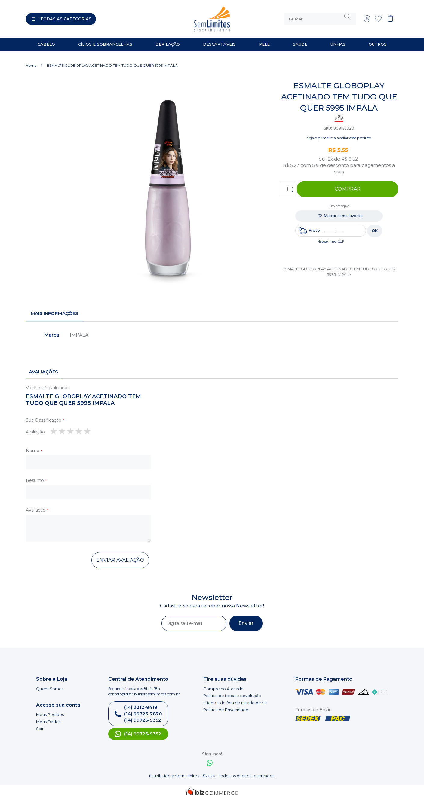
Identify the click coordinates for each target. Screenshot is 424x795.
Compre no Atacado (223, 683)
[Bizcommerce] (212, 787)
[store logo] (156, 17)
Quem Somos (49, 683)
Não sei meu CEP (330, 236)
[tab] (54, 308)
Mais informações (54, 308)
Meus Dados (48, 716)
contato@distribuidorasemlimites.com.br (144, 689)
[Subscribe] (246, 618)
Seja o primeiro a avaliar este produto (339, 133)
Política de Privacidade (225, 705)
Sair (40, 723)
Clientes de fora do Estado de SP (235, 698)
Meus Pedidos (50, 709)
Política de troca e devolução (232, 690)
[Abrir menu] (61, 17)
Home (31, 60)
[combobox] (320, 17)
